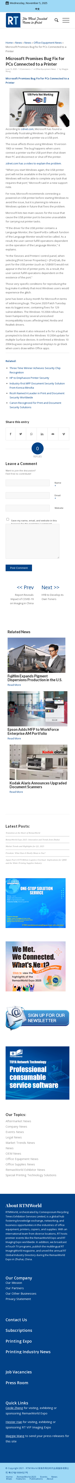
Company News (16, 1126)
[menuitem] (54, 20)
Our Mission (14, 1283)
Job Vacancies (19, 1372)
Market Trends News (20, 1143)
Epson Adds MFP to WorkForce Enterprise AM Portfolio (33, 731)
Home (9, 42)
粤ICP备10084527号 (18, 1472)
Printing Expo (19, 1341)
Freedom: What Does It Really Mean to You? (25, 853)
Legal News (14, 1137)
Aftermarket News (18, 1121)
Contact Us (16, 1319)
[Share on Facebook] (10, 434)
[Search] (54, 20)
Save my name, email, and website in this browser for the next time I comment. (34, 522)
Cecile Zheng (14, 1408)
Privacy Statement (18, 1299)
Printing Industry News (28, 1351)
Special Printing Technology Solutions (31, 1175)
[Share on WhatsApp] (31, 434)
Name (58, 484)
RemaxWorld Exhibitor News (25, 1170)
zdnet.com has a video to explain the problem (33, 163)
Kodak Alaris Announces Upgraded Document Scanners (38, 785)
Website (59, 507)
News (18, 42)
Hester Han (14, 1422)
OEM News (13, 1153)
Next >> (50, 587)
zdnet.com (27, 129)
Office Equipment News (48, 42)
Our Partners (15, 1288)
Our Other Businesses (21, 1293)
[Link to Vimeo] (63, 434)
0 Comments (25, 69)
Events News (15, 1132)
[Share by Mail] (53, 434)
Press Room (17, 1382)
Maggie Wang (15, 1436)
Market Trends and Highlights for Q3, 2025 (25, 846)
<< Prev (25, 587)
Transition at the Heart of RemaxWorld (23, 833)
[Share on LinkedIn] (42, 434)
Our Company (19, 1278)
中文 (37, 8)
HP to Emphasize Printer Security (29, 378)
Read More (14, 685)
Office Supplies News (20, 1164)
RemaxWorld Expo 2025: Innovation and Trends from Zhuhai (33, 839)
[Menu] (63, 20)
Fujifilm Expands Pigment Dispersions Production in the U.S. (35, 678)
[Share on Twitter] (20, 434)
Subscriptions (19, 1330)
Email (58, 497)
